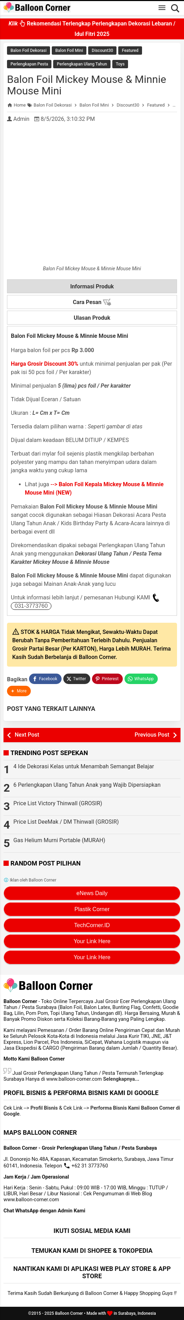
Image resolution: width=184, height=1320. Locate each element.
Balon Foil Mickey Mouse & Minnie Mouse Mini (86, 85)
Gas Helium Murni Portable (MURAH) (59, 840)
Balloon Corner (69, 1313)
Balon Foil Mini (69, 50)
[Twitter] (76, 679)
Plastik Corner (92, 909)
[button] (19, 691)
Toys (120, 64)
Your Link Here (91, 941)
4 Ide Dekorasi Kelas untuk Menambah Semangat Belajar (83, 766)
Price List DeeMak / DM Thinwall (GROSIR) (66, 821)
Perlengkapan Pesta (29, 64)
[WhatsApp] (141, 679)
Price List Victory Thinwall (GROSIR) (57, 803)
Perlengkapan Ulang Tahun (82, 64)
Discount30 (102, 50)
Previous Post (152, 734)
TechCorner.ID (92, 925)
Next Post (27, 734)
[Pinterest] (107, 679)
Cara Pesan (92, 302)
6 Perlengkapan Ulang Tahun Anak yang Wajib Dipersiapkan (87, 785)
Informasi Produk (92, 286)
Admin (21, 119)
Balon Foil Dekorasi (28, 50)
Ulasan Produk (92, 318)
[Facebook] (45, 679)
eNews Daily (92, 893)
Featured (130, 50)
